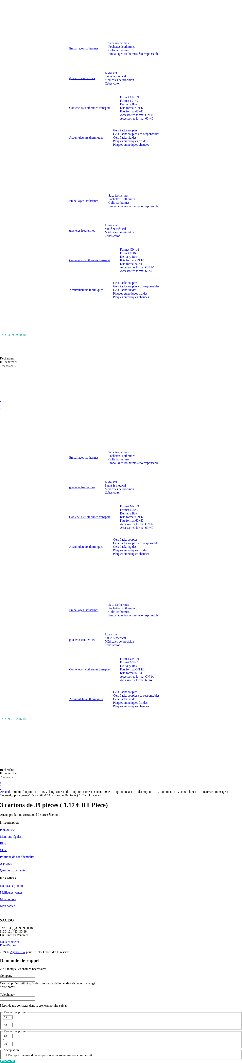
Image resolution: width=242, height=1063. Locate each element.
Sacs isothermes (118, 43)
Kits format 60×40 (131, 111)
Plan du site (7, 830)
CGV (3, 850)
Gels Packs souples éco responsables (136, 134)
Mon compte (8, 899)
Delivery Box (128, 104)
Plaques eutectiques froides (130, 141)
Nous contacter (9, 941)
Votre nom (7, 987)
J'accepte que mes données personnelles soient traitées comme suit (50, 1055)
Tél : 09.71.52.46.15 (13, 719)
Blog (3, 843)
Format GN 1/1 (129, 97)
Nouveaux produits (12, 885)
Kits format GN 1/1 (132, 107)
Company (6, 975)
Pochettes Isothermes (121, 46)
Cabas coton (112, 83)
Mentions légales (11, 836)
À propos (6, 863)
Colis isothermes (119, 50)
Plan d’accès (8, 945)
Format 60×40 (129, 100)
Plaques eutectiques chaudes (131, 144)
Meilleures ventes (11, 892)
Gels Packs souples (125, 130)
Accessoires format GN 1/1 (137, 115)
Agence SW (17, 952)
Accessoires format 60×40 (136, 118)
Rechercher (7, 358)
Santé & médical (115, 76)
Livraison (111, 72)
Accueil (5, 791)
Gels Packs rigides (124, 137)
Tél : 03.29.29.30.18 (13, 335)
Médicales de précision (119, 80)
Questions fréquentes (13, 870)
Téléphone (7, 994)
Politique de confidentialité (17, 857)
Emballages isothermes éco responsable (133, 53)
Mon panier (7, 906)
